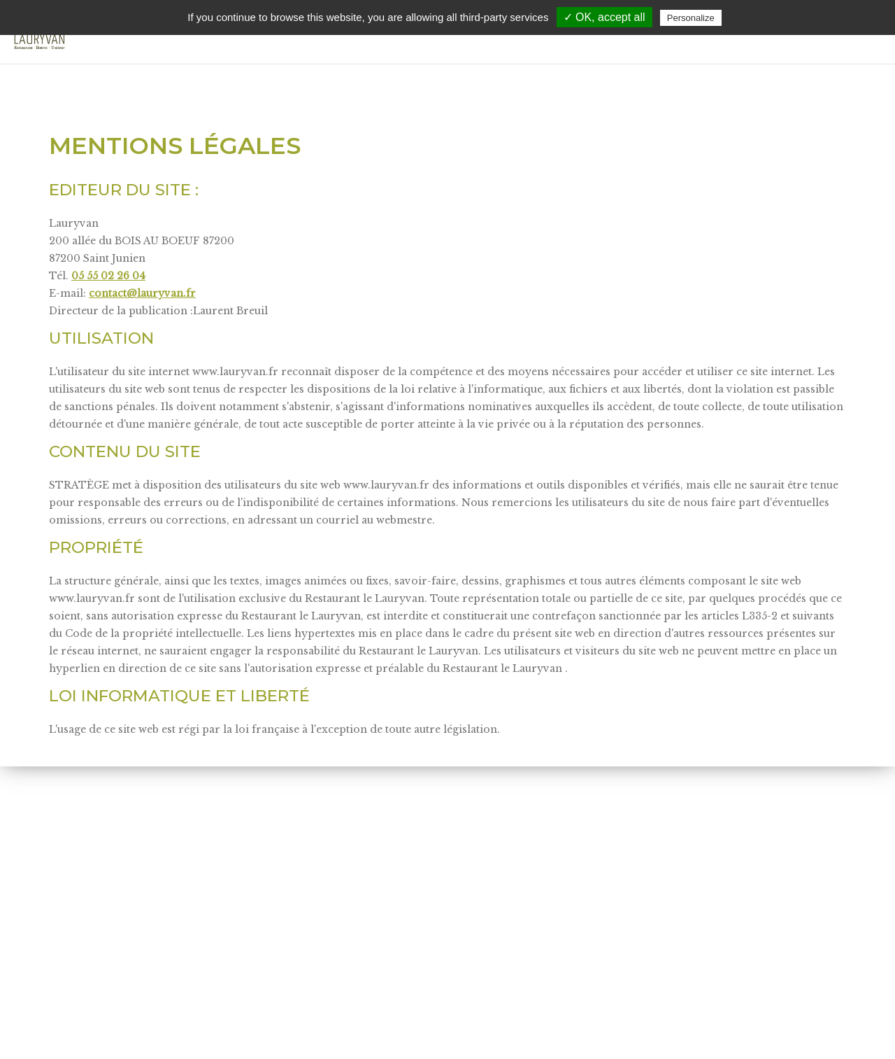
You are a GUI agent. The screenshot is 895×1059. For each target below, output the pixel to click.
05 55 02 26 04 (108, 275)
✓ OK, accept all (604, 17)
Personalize (691, 18)
